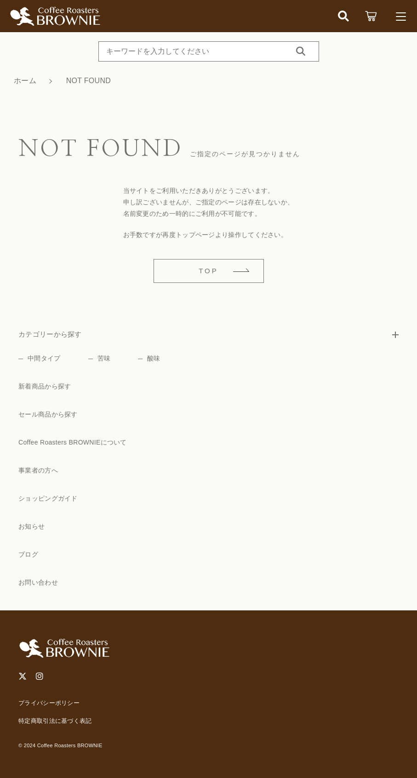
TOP (208, 271)
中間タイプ (44, 358)
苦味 (104, 358)
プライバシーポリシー (49, 702)
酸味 (153, 358)
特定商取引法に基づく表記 (55, 720)
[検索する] (300, 51)
